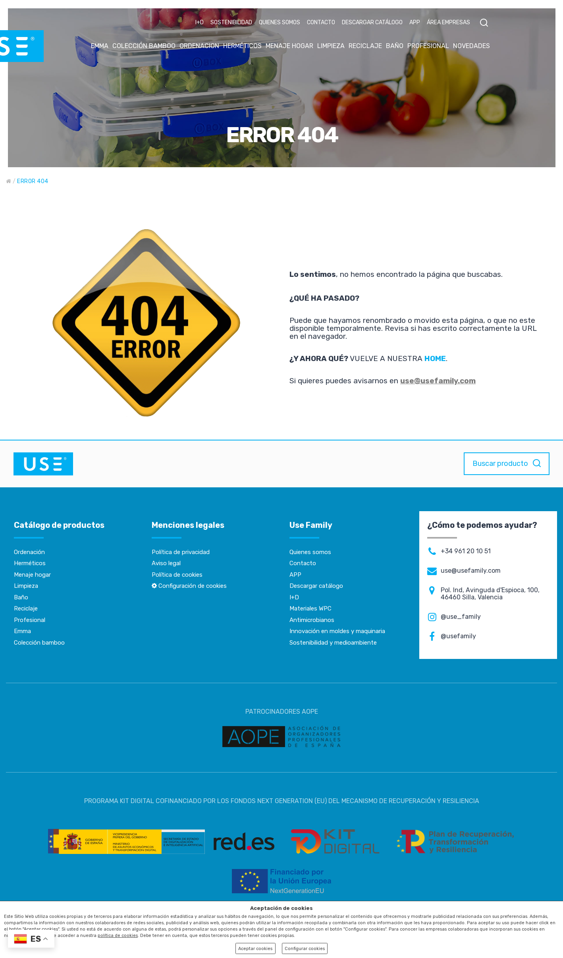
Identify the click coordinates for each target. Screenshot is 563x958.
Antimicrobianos (311, 620)
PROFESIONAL (428, 46)
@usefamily (458, 636)
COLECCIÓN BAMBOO (143, 46)
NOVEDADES (471, 46)
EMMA (99, 46)
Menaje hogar (32, 574)
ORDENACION (199, 46)
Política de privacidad (181, 552)
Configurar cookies (305, 948)
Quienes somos (310, 552)
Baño (21, 597)
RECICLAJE (365, 46)
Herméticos (30, 563)
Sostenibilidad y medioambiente (333, 642)
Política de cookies (177, 574)
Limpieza (26, 585)
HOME (435, 358)
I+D (199, 22)
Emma (22, 631)
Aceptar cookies (255, 948)
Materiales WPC (310, 608)
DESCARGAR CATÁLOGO (372, 22)
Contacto (302, 563)
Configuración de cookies (189, 585)
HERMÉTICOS (242, 46)
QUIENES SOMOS (279, 22)
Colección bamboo (39, 642)
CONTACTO (321, 22)
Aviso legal (166, 563)
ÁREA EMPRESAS (448, 22)
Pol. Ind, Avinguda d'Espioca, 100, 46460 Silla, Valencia (490, 594)
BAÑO (394, 46)
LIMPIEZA (331, 46)
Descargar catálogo (316, 585)
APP (414, 22)
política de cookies (118, 935)
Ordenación (29, 552)
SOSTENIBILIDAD (231, 22)
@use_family (461, 616)
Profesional (29, 620)
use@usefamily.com (438, 380)
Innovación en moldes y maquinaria (337, 631)
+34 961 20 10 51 (466, 551)
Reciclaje (26, 608)
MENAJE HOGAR (289, 46)
